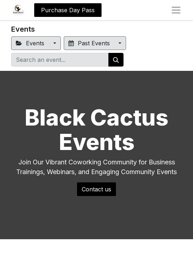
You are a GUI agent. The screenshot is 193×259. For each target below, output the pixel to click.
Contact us (96, 189)
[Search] (116, 60)
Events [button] (31, 43)
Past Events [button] (90, 43)
